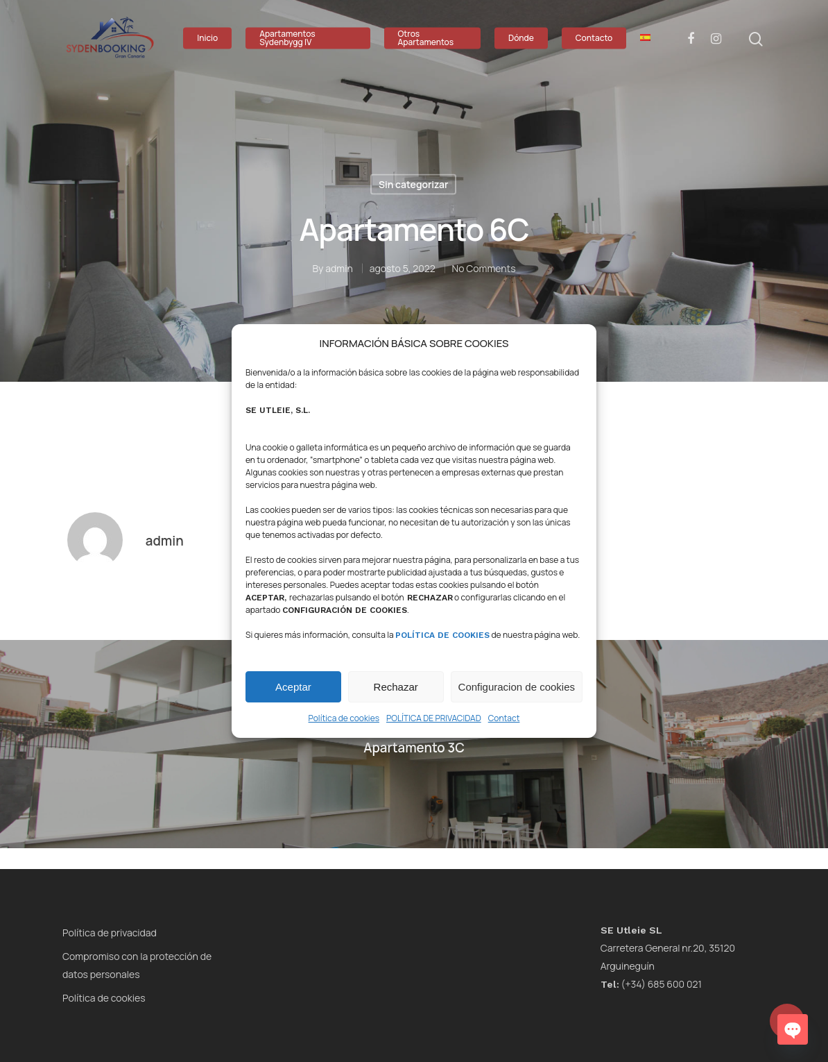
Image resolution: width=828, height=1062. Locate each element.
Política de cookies (344, 718)
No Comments (484, 267)
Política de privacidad (109, 932)
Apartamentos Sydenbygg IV (287, 38)
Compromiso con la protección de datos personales (137, 965)
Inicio (207, 38)
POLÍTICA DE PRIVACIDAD (433, 718)
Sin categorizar (413, 184)
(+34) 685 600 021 (651, 984)
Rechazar (396, 687)
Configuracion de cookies (516, 687)
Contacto (594, 38)
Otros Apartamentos (426, 38)
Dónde (521, 38)
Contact (504, 718)
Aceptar (293, 687)
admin (339, 267)
